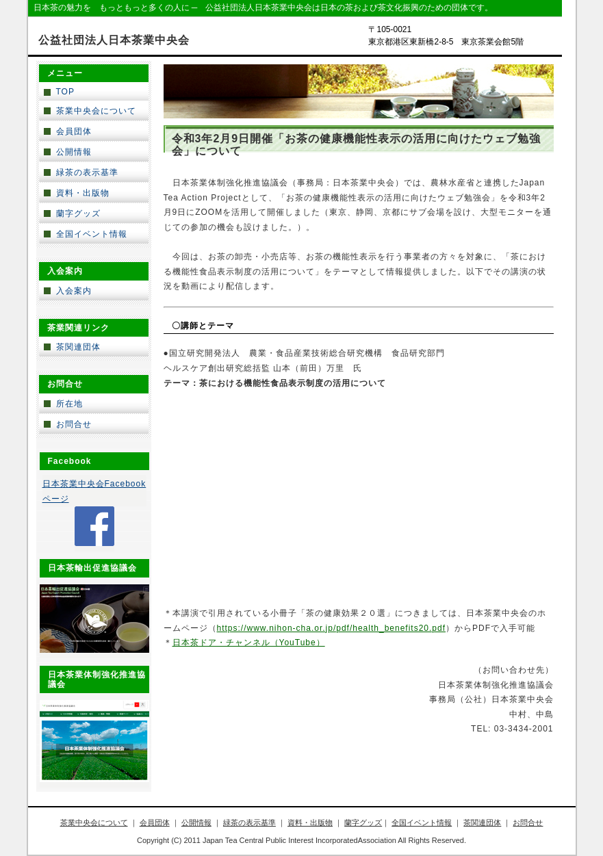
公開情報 (74, 152)
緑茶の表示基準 (87, 172)
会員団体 (74, 131)
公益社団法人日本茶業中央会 (114, 40)
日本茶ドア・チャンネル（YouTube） (248, 642)
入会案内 (74, 291)
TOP (65, 91)
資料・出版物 (83, 193)
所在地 (69, 403)
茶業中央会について (96, 111)
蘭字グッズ (78, 213)
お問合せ (74, 424)
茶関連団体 (78, 347)
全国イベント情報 (91, 234)
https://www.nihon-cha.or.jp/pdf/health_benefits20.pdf (331, 628)
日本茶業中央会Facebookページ (94, 491)
